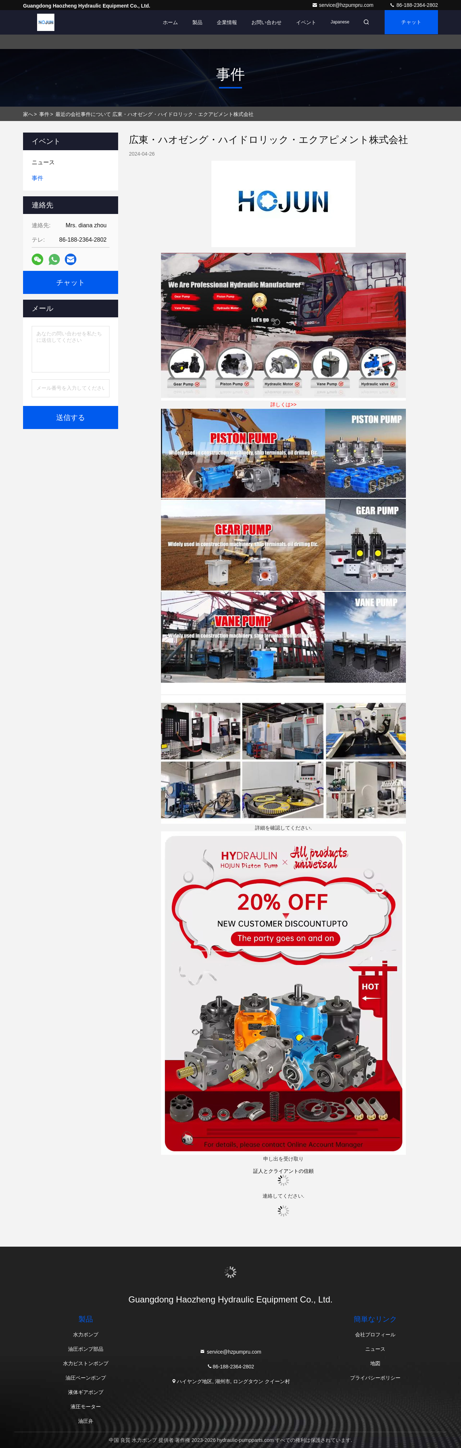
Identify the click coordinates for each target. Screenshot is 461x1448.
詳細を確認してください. (283, 828)
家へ (28, 114)
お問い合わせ (264, 22)
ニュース (375, 1349)
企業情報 (225, 22)
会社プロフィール (375, 1334)
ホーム (168, 22)
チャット (410, 22)
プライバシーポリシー (375, 1378)
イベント (304, 22)
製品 (195, 22)
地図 (375, 1363)
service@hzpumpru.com (343, 5)
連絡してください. (283, 1196)
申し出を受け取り (283, 1159)
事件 (44, 114)
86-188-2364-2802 (413, 5)
